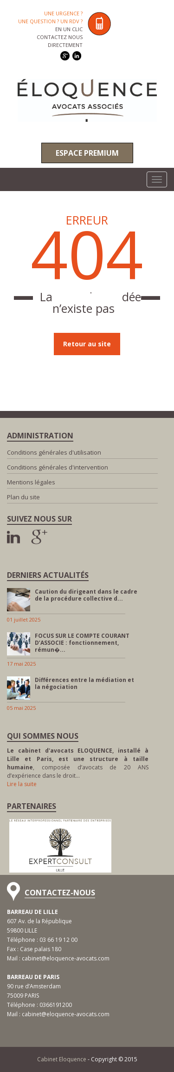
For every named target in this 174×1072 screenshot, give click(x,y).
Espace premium (87, 153)
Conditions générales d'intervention (57, 467)
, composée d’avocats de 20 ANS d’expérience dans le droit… (77, 763)
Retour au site (87, 343)
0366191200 (55, 1005)
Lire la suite (22, 784)
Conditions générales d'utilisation (54, 452)
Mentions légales (31, 482)
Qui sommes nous (42, 736)
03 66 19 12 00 (58, 940)
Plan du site (23, 497)
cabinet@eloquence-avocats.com (66, 958)
